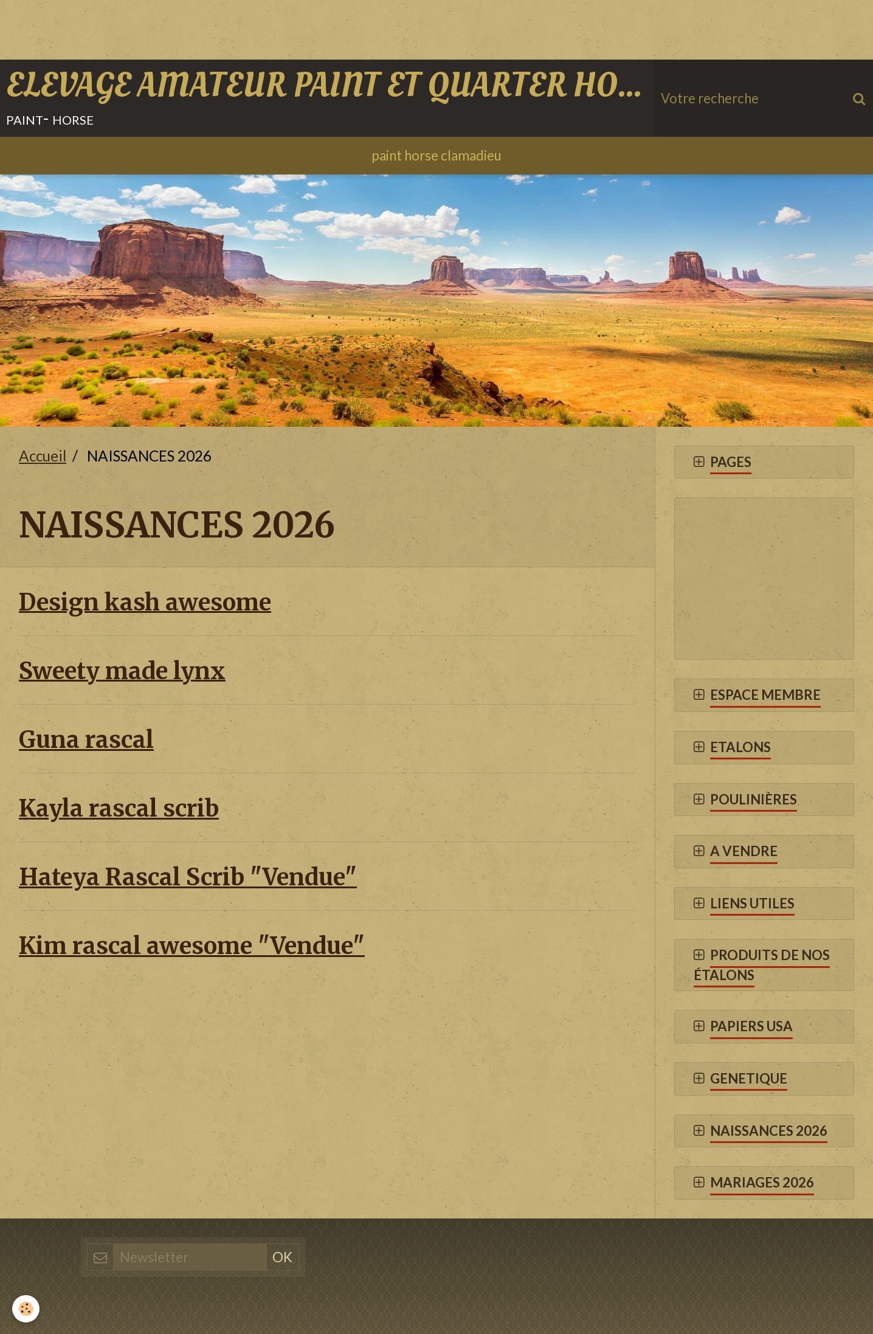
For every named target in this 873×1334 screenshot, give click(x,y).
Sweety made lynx (122, 670)
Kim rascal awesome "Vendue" (192, 945)
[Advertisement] (221, 27)
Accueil (42, 456)
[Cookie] (26, 1308)
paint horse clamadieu (436, 155)
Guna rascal (86, 739)
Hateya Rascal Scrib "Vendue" (188, 877)
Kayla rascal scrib (119, 808)
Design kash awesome (145, 601)
